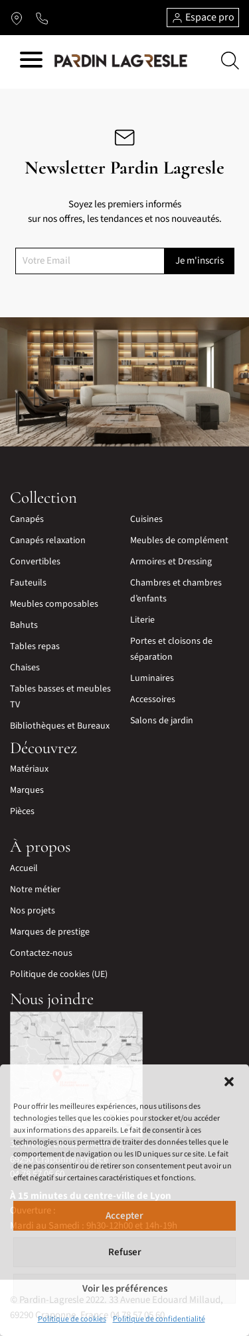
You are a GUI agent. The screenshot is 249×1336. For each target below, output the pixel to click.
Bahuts (24, 625)
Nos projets (32, 910)
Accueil (24, 868)
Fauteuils (28, 583)
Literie (142, 620)
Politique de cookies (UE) (59, 974)
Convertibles (35, 561)
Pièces (22, 811)
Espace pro (202, 17)
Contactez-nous (41, 953)
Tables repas (35, 646)
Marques (27, 790)
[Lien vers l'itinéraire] (16, 18)
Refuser (124, 1252)
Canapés (27, 519)
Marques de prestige (50, 932)
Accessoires (152, 699)
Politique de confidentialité (159, 1319)
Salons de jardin (161, 720)
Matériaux (29, 769)
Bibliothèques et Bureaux (60, 726)
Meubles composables (54, 604)
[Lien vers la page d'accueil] (120, 60)
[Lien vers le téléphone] (41, 18)
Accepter (124, 1216)
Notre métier (35, 889)
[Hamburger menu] (31, 62)
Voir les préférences (124, 1289)
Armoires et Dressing (171, 561)
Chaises (25, 667)
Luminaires (152, 678)
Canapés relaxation (48, 540)
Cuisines (146, 519)
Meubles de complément (179, 540)
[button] (229, 1081)
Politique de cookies (72, 1319)
